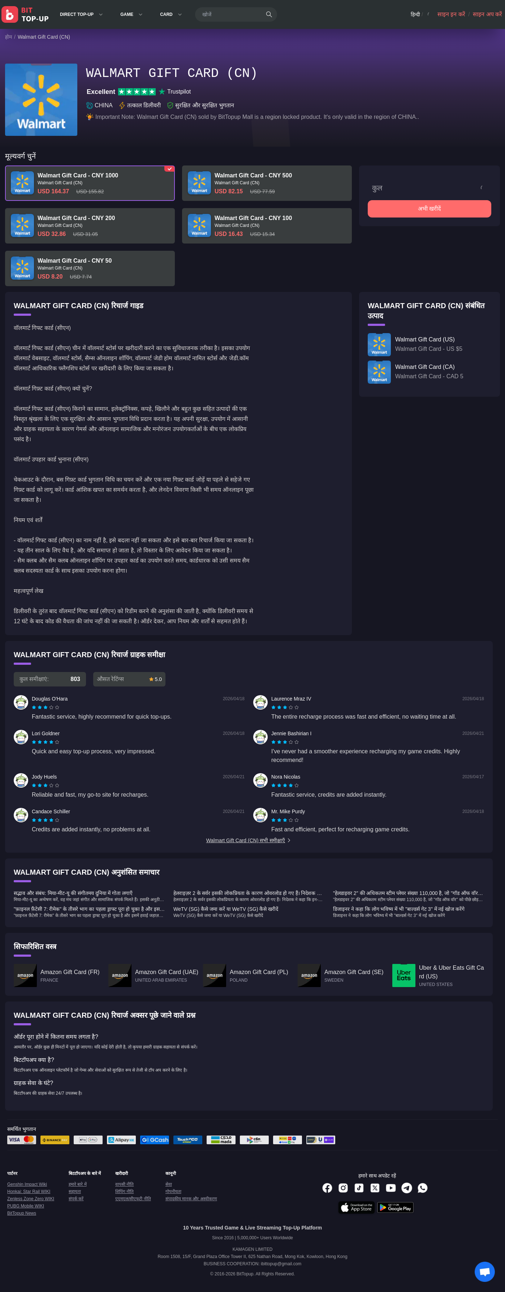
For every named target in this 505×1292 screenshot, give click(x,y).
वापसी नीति (124, 1184)
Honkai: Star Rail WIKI (28, 1191)
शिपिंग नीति (124, 1191)
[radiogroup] (45, 707)
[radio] (35, 707)
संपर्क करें (76, 1198)
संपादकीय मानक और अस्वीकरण (191, 1198)
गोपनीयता (173, 1191)
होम (8, 37)
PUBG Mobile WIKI (25, 1206)
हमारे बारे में (78, 1184)
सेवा (168, 1184)
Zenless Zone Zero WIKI (30, 1198)
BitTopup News (21, 1213)
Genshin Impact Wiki (27, 1184)
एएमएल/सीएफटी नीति (133, 1198)
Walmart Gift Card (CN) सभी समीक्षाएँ (249, 840)
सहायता (75, 1191)
